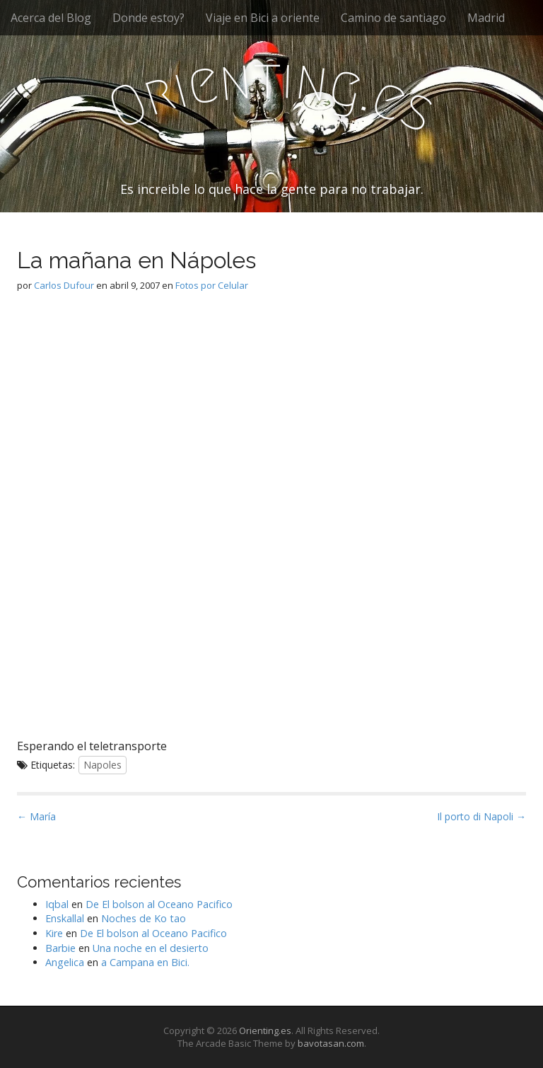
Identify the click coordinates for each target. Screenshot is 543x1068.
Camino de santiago (393, 17)
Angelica (64, 962)
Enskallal (64, 918)
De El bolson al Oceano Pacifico (159, 904)
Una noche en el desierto (151, 948)
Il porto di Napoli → (481, 816)
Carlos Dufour (64, 285)
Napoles (102, 764)
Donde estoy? (148, 17)
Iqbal (57, 904)
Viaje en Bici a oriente (263, 17)
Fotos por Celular (211, 285)
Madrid (486, 17)
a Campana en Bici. (145, 962)
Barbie (60, 948)
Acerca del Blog (51, 17)
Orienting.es (265, 1030)
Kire (54, 933)
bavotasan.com (331, 1043)
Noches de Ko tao (143, 918)
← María (36, 816)
